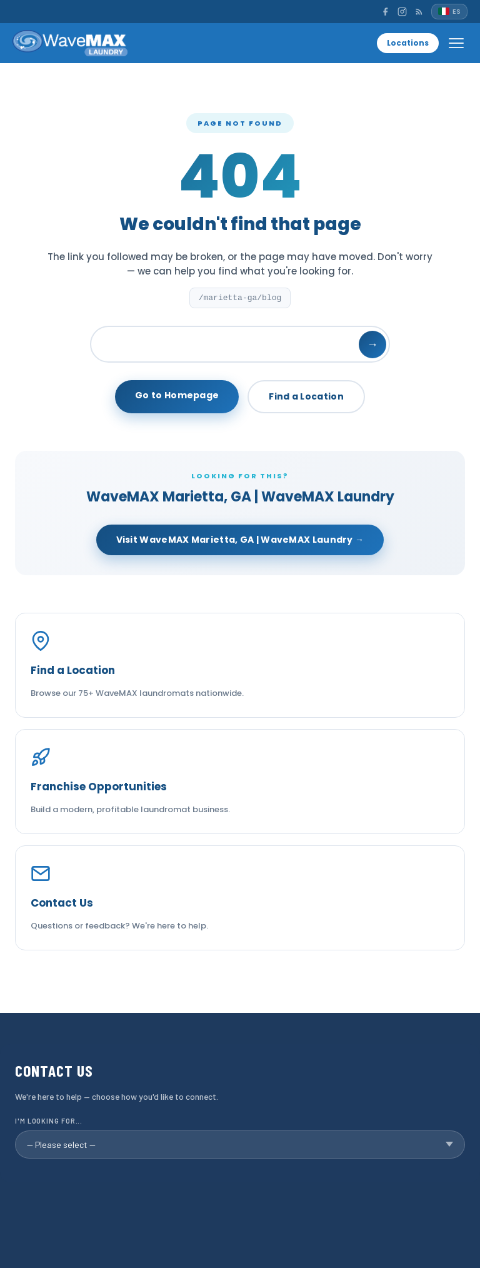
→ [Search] (372, 344)
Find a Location (306, 396)
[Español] (449, 11)
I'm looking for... (48, 1121)
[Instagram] (402, 11)
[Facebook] (385, 11)
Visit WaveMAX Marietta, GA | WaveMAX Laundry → (240, 539)
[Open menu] (456, 43)
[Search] (240, 344)
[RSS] (419, 11)
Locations (408, 43)
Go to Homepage (177, 395)
